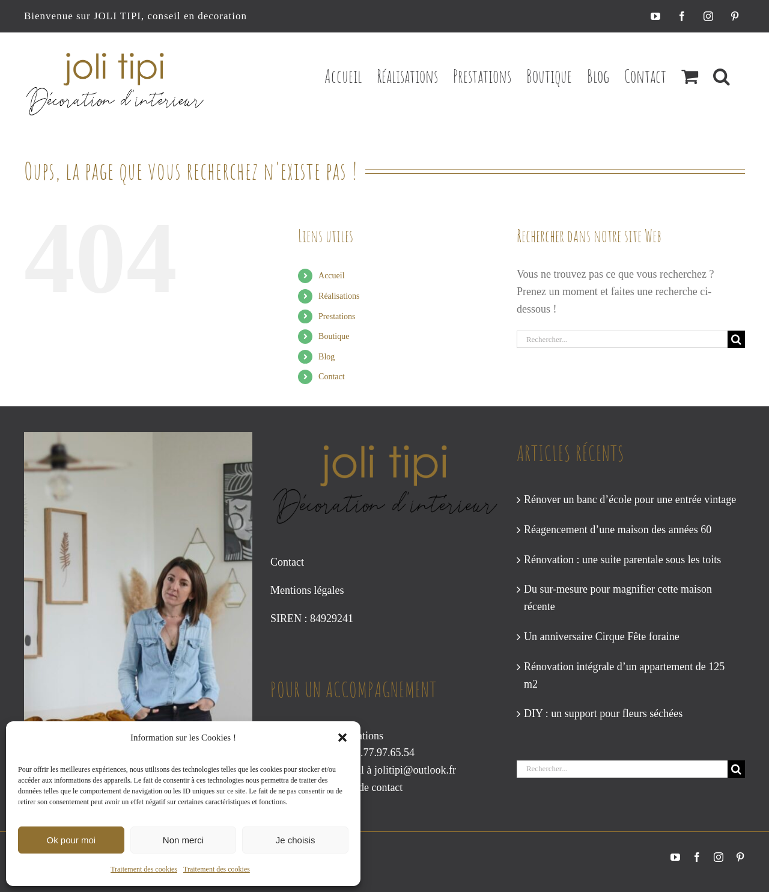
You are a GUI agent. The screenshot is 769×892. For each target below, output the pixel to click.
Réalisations (338, 296)
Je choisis (295, 840)
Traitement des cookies (144, 869)
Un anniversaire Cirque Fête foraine (601, 637)
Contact (331, 376)
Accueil (331, 275)
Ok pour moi (71, 840)
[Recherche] (736, 339)
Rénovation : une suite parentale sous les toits (622, 560)
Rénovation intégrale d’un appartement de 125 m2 (624, 675)
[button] (342, 738)
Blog (326, 356)
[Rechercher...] (622, 339)
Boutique (333, 336)
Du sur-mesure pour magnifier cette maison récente (618, 597)
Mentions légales (307, 590)
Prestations (336, 316)
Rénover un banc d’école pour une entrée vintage (630, 499)
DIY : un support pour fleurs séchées (603, 713)
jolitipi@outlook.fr (415, 770)
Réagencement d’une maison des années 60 (617, 530)
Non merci (183, 840)
